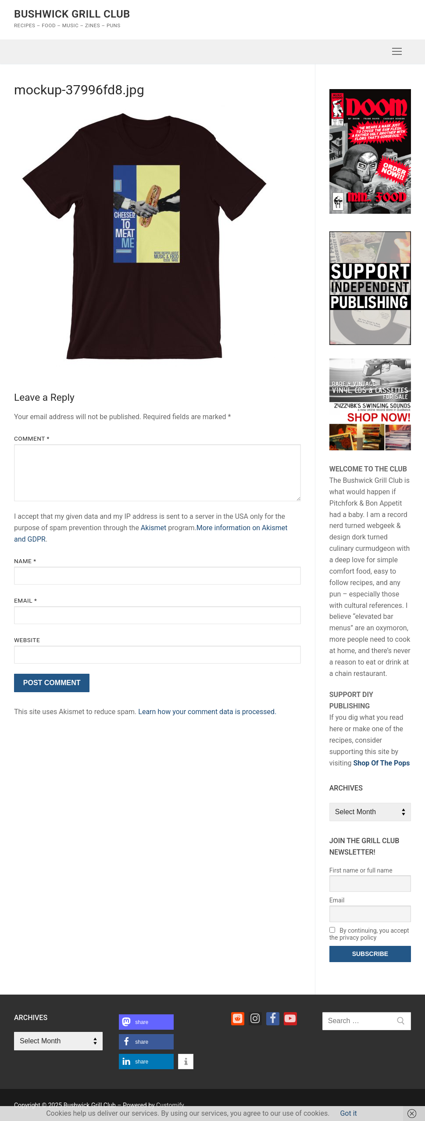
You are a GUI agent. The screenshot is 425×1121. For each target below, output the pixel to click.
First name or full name (361, 870)
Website (27, 639)
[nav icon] (397, 52)
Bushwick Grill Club (72, 14)
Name (25, 560)
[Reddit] (237, 1018)
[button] (146, 1022)
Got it (348, 1113)
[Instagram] (255, 1018)
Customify (170, 1105)
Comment (32, 438)
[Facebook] (272, 1018)
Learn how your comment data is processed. (207, 712)
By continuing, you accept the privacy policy (369, 934)
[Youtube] (290, 1018)
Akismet (153, 528)
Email (25, 600)
